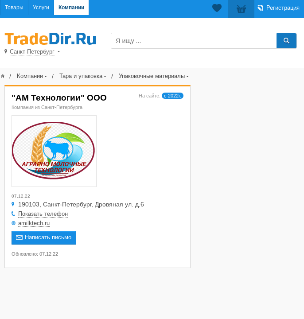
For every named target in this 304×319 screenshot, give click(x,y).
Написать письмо (48, 237)
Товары (14, 7)
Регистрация (283, 7)
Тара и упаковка (80, 76)
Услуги (41, 7)
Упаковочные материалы (152, 76)
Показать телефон (43, 213)
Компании (71, 7)
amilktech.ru (34, 223)
